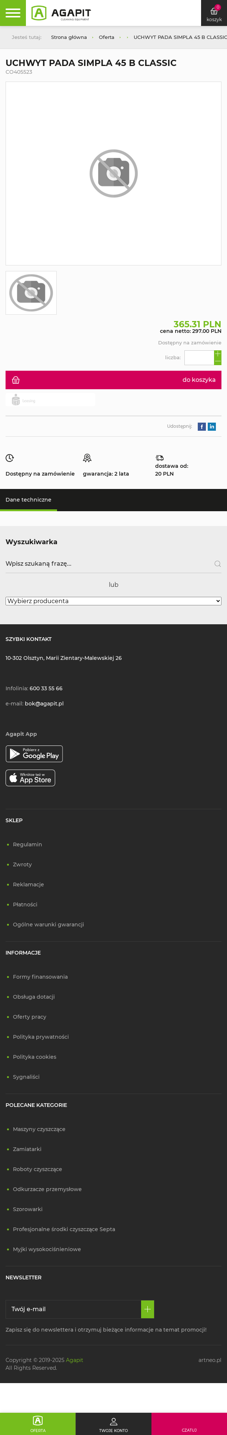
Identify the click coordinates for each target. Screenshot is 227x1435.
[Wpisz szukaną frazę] (113, 564)
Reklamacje (28, 884)
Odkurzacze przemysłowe (47, 1189)
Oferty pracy (29, 1017)
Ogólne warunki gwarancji (48, 924)
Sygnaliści (26, 1077)
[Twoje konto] (113, 1424)
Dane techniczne (28, 499)
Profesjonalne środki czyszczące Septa (64, 1229)
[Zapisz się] (147, 1309)
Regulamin (27, 844)
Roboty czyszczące (37, 1169)
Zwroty (22, 864)
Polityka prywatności (41, 1037)
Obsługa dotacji (34, 996)
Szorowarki (28, 1209)
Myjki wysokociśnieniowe (47, 1249)
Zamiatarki (27, 1149)
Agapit (74, 1360)
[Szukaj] (214, 564)
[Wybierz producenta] (113, 601)
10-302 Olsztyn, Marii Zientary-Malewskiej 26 (64, 658)
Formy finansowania (40, 976)
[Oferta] (38, 1424)
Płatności (25, 904)
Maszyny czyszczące (39, 1129)
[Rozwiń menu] (13, 13)
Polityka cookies (34, 1057)
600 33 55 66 (46, 688)
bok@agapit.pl (44, 703)
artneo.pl (209, 1360)
